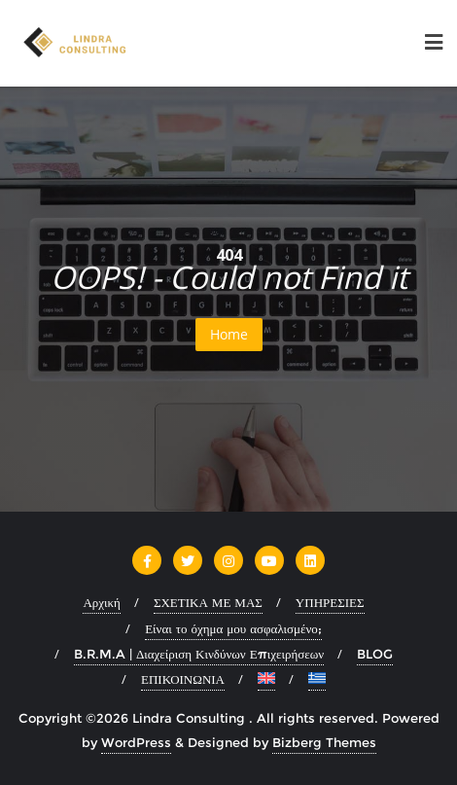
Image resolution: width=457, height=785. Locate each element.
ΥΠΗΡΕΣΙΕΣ (330, 602)
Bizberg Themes (324, 742)
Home (229, 334)
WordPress (136, 742)
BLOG (375, 653)
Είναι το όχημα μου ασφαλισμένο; (233, 628)
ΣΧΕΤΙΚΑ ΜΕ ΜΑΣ (208, 602)
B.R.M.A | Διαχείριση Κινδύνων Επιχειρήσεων (199, 653)
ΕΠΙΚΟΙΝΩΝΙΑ (183, 679)
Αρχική (102, 602)
